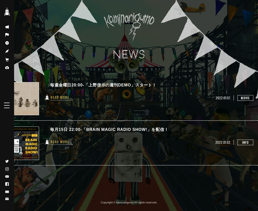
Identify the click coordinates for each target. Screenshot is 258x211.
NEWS (129, 55)
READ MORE (60, 97)
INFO (245, 142)
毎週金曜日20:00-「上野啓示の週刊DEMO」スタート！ (103, 85)
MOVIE (245, 98)
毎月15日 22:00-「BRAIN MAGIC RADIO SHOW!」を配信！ (109, 129)
